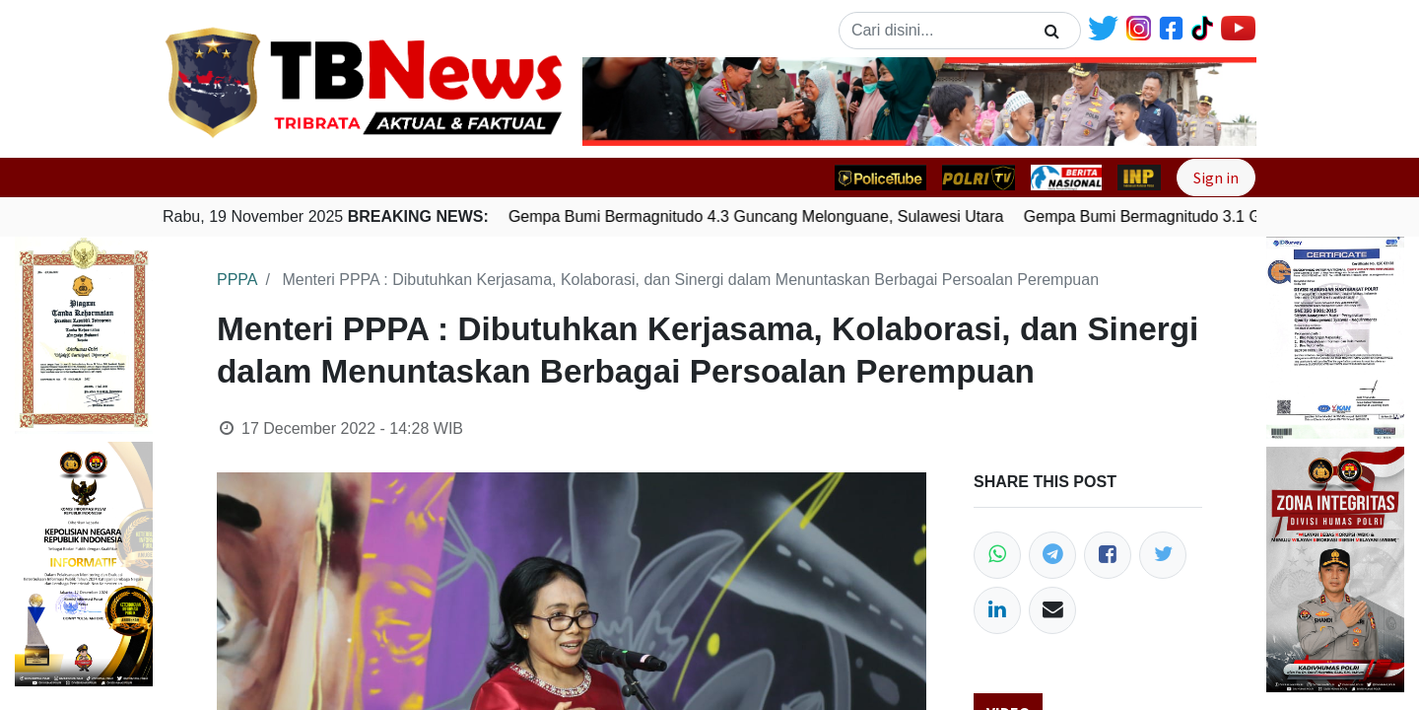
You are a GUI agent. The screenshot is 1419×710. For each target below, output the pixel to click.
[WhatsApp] (997, 555)
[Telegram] (1052, 555)
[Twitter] (1162, 555)
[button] (633, 101)
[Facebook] (1107, 555)
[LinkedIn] (997, 610)
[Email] (1052, 610)
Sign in (1216, 177)
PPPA (237, 279)
